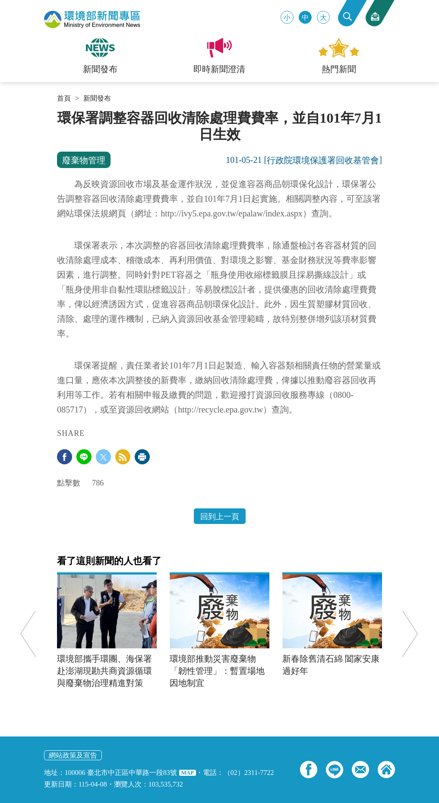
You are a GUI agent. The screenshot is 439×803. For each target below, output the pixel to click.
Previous (28, 634)
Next (409, 634)
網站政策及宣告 (73, 755)
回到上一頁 (219, 516)
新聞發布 (97, 98)
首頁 (64, 98)
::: (60, 113)
